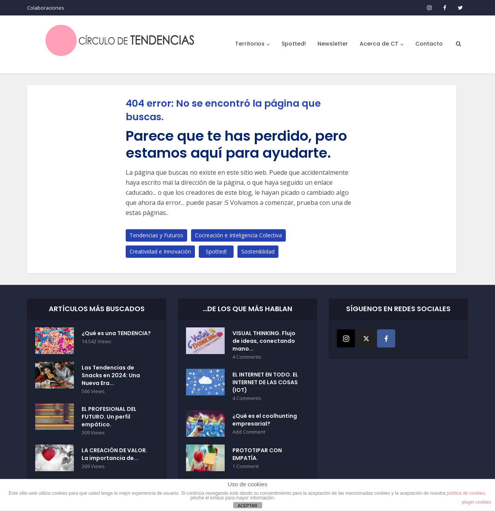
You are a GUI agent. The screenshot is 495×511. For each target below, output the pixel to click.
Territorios (250, 44)
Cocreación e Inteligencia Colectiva (238, 235)
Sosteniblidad (258, 251)
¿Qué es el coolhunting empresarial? (264, 420)
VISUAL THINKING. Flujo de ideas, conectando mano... (263, 341)
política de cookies (466, 493)
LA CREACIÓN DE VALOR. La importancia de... (114, 454)
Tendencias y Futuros (156, 235)
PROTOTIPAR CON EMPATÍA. (257, 454)
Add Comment (248, 432)
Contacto (429, 44)
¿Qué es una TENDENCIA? (116, 333)
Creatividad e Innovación (160, 251)
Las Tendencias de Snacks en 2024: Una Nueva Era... (111, 375)
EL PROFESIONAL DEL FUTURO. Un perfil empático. (109, 416)
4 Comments (246, 357)
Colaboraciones (45, 7)
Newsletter (332, 44)
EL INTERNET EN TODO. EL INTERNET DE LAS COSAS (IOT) (265, 382)
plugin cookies (476, 502)
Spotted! (294, 44)
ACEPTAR (247, 505)
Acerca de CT (379, 44)
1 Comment (245, 466)
